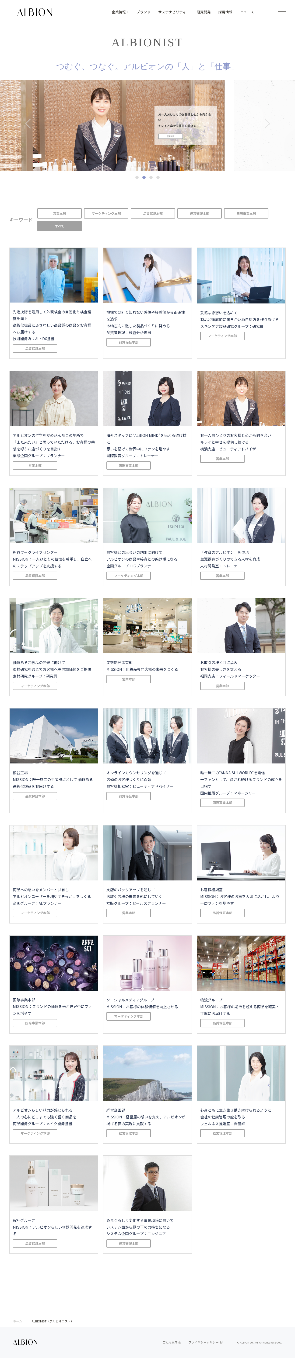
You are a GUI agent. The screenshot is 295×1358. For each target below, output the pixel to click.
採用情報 (225, 12)
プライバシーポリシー (203, 1342)
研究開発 (204, 12)
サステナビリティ (172, 12)
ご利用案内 (170, 1342)
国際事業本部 (246, 213)
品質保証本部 (153, 213)
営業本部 (59, 213)
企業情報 (119, 12)
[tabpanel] (147, 125)
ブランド (144, 12)
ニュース (247, 12)
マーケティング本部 (106, 213)
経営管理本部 (199, 213)
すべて (59, 226)
